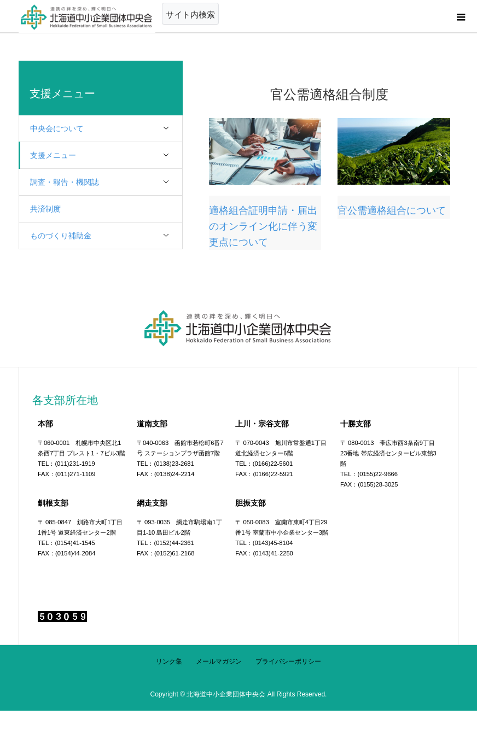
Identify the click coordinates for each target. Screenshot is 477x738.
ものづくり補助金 (106, 235)
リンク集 (169, 661)
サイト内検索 (190, 14)
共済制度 (45, 208)
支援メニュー (106, 155)
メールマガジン (219, 661)
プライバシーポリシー (288, 661)
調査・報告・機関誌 (106, 182)
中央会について (106, 128)
